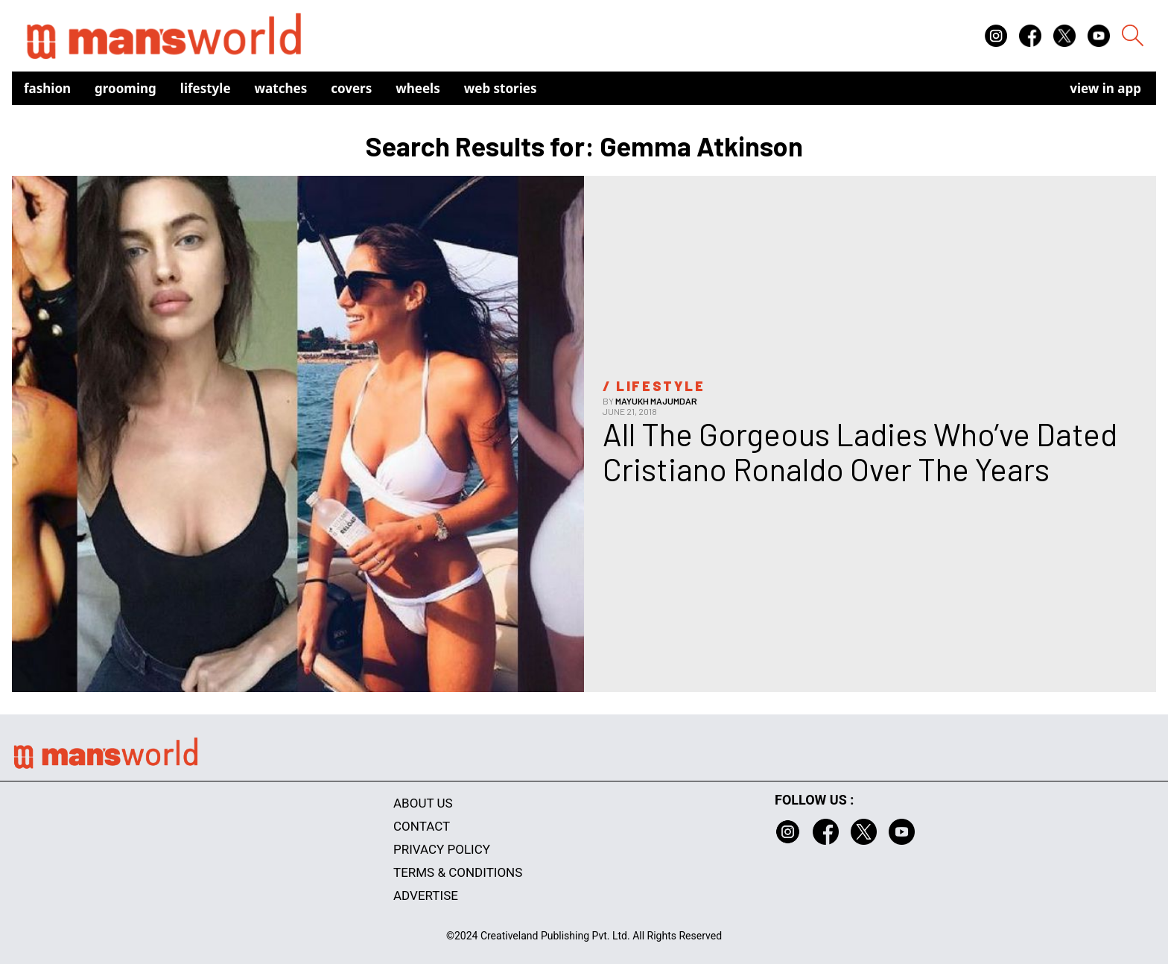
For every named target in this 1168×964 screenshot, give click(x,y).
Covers (351, 88)
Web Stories (500, 88)
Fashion (47, 88)
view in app (1105, 88)
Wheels (418, 88)
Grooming (125, 88)
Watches (281, 88)
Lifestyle (205, 88)
